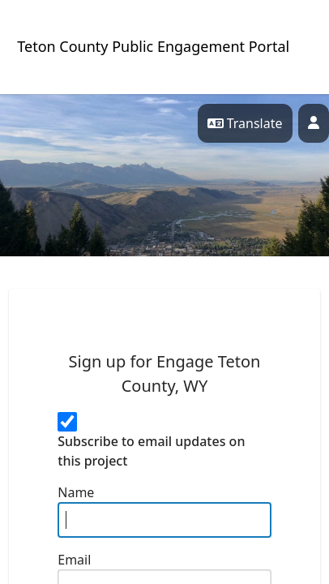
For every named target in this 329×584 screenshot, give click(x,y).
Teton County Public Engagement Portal (153, 46)
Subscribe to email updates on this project (151, 451)
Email (74, 560)
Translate (245, 123)
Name (76, 492)
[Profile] (313, 123)
